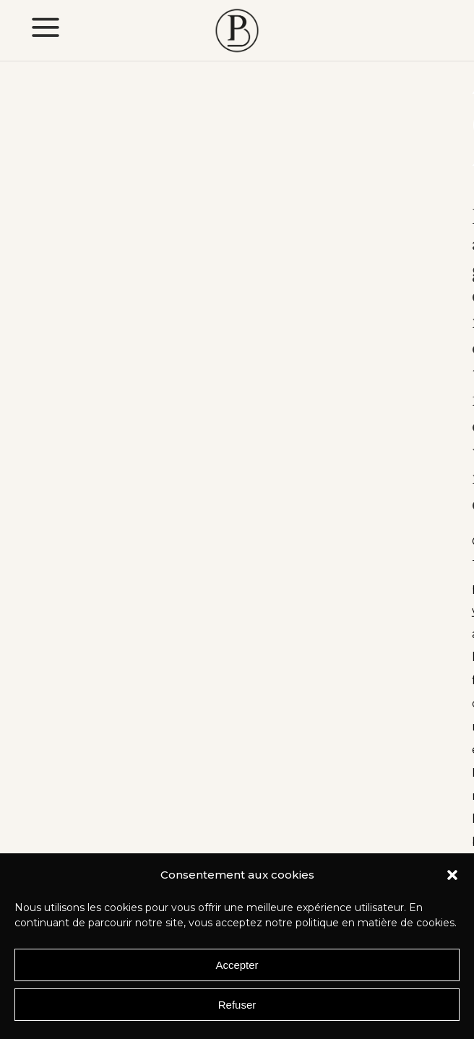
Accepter (236, 965)
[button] (452, 875)
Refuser (237, 1005)
